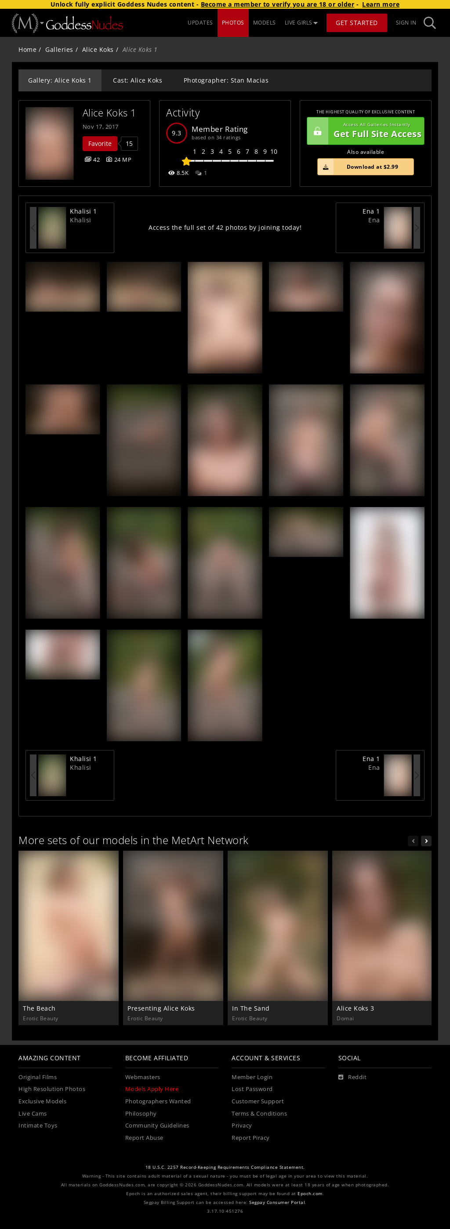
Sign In (406, 22)
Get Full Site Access (364, 131)
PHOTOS (233, 22)
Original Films (37, 1077)
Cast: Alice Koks (137, 80)
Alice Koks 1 (110, 113)
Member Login (252, 1077)
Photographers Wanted (158, 1101)
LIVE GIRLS (301, 22)
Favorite (100, 143)
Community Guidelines (157, 1125)
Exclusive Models (42, 1101)
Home (27, 49)
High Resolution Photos (51, 1089)
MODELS (264, 22)
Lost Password (252, 1089)
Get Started (357, 22)
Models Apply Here (152, 1089)
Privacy (242, 1125)
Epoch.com (310, 1193)
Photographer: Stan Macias (226, 80)
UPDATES (200, 22)
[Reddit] (352, 1077)
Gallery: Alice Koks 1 (60, 80)
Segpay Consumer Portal (277, 1202)
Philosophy (141, 1113)
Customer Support (258, 1101)
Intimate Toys (38, 1125)
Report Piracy (251, 1138)
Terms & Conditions (259, 1113)
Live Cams (32, 1113)
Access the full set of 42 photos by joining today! (225, 227)
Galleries (59, 49)
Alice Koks (98, 49)
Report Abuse (144, 1138)
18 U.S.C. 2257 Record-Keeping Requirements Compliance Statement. (225, 1167)
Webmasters (142, 1077)
